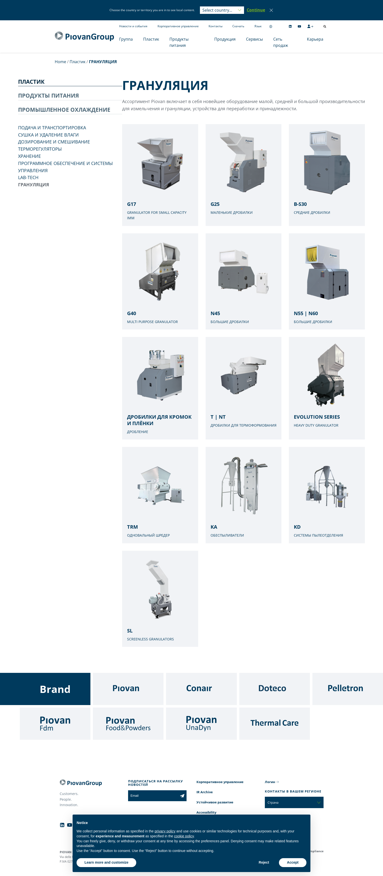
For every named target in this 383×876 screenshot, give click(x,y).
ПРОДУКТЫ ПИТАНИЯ (48, 95)
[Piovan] (128, 689)
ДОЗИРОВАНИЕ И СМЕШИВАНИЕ (54, 142)
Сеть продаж (280, 42)
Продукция (225, 39)
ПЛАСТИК (31, 81)
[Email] (153, 795)
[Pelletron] (347, 689)
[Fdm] (55, 724)
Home (60, 61)
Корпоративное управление (178, 26)
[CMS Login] (310, 26)
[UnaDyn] (201, 724)
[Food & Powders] (128, 724)
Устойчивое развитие (214, 802)
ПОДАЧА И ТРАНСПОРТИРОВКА (52, 128)
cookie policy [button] (184, 836)
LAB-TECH (28, 177)
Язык (258, 26)
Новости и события (133, 26)
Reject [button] (264, 862)
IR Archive (204, 792)
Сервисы (254, 39)
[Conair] (201, 689)
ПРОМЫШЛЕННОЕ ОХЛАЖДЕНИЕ (64, 109)
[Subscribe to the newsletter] (182, 795)
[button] (256, 10)
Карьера (315, 39)
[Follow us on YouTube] (299, 26)
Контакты (215, 26)
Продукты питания (179, 42)
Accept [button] (293, 862)
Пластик (151, 39)
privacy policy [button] (165, 831)
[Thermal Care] (274, 724)
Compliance (315, 851)
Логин (270, 782)
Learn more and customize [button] (106, 862)
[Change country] (271, 26)
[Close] (271, 10)
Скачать (238, 26)
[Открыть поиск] (324, 26)
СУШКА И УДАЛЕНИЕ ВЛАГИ (48, 135)
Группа (126, 39)
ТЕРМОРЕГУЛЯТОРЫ (40, 149)
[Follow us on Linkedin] (290, 26)
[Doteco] (274, 689)
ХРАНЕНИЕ (29, 156)
